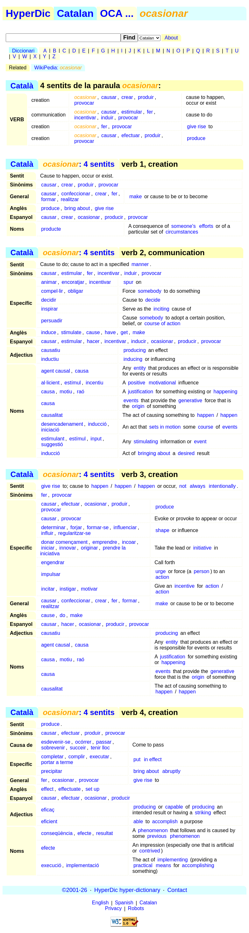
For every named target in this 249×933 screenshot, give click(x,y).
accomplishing (198, 865)
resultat (104, 833)
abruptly (171, 771)
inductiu (50, 359)
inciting (161, 309)
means (163, 865)
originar (89, 548)
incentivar (85, 117)
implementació (82, 865)
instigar (68, 589)
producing (135, 350)
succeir (78, 747)
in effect (153, 759)
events (131, 400)
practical (143, 865)
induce (48, 332)
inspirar (49, 309)
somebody (149, 291)
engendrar (52, 562)
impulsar (50, 574)
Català (22, 85)
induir (107, 117)
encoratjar (72, 282)
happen (205, 415)
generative (190, 400)
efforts (206, 226)
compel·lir (52, 291)
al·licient (50, 382)
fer (150, 112)
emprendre (104, 542)
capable (174, 807)
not (182, 486)
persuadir (51, 320)
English (100, 903)
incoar (129, 542)
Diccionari (23, 50)
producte (51, 229)
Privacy (113, 908)
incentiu (94, 382)
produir (146, 97)
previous (156, 836)
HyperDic (28, 13)
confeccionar (75, 193)
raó (80, 391)
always (197, 486)
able (138, 821)
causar (109, 97)
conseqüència (57, 833)
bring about (77, 208)
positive (136, 382)
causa (82, 371)
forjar (76, 527)
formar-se (98, 527)
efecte (84, 833)
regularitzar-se (74, 533)
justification (140, 391)
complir (76, 756)
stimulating (146, 441)
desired (186, 453)
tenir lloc (100, 747)
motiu (66, 391)
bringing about (154, 453)
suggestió (52, 444)
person (202, 571)
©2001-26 (74, 890)
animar (49, 282)
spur (128, 282)
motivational (162, 382)
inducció (97, 424)
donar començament (64, 542)
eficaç (47, 809)
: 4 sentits (78, 164)
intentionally (222, 486)
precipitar (51, 771)
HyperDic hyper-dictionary (127, 890)
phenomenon (152, 830)
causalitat (52, 415)
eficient (49, 821)
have (110, 332)
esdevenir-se (55, 742)
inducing (133, 359)
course (205, 427)
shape (162, 530)
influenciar (125, 527)
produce (196, 138)
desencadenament (62, 424)
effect (47, 789)
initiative (202, 548)
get (124, 332)
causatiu (50, 350)
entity (140, 368)
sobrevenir (53, 747)
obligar (75, 291)
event (200, 441)
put (136, 759)
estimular (131, 112)
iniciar (47, 548)
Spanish (124, 903)
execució (51, 865)
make (135, 196)
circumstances (182, 232)
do (62, 615)
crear (127, 97)
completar (52, 756)
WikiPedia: (58, 67)
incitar (48, 589)
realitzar (70, 199)
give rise (196, 126)
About (171, 37)
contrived (149, 850)
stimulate (71, 332)
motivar (89, 589)
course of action (162, 323)
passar (103, 742)
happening (226, 391)
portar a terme (57, 762)
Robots (136, 908)
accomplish (165, 821)
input (96, 438)
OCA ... (116, 13)
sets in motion (165, 427)
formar (48, 199)
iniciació (50, 429)
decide (152, 300)
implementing (172, 859)
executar (99, 756)
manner (140, 264)
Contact (177, 890)
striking (203, 812)
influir (47, 533)
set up (93, 789)
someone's (183, 226)
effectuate (69, 789)
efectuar (130, 135)
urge (160, 571)
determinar (53, 527)
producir (114, 217)
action (162, 577)
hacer (93, 341)
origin (138, 406)
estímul (72, 382)
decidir (48, 300)
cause (93, 332)
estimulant (52, 438)
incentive (184, 586)
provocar (84, 103)
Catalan (75, 13)
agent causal (55, 371)
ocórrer (83, 742)
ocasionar (89, 217)
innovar (67, 548)
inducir (138, 341)
